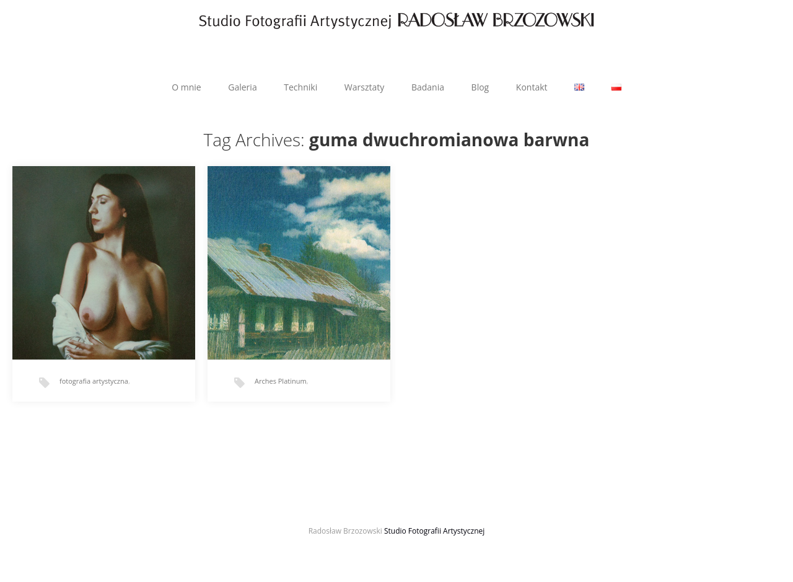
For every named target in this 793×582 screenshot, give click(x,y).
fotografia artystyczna (93, 381)
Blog (480, 87)
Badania (427, 87)
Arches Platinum (281, 381)
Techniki (300, 87)
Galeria (242, 87)
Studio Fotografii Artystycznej (434, 531)
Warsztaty (364, 87)
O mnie (186, 87)
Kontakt (532, 87)
